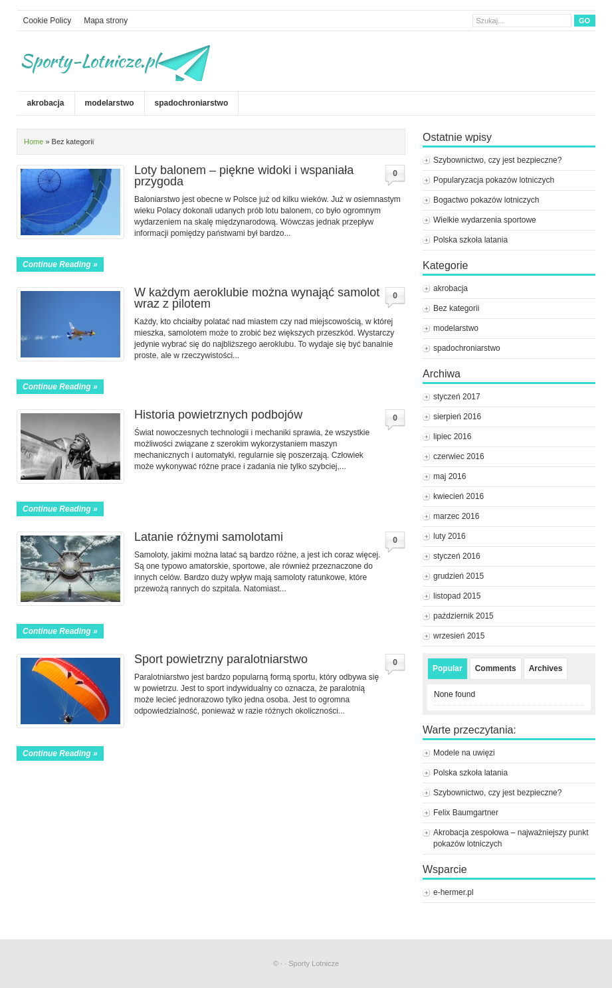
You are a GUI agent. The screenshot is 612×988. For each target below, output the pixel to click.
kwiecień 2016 (458, 496)
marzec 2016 (456, 516)
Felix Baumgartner (466, 812)
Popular (447, 668)
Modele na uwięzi (464, 752)
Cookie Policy (47, 20)
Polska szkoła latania (470, 240)
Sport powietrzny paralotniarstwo (221, 659)
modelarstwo (109, 103)
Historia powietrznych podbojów (218, 414)
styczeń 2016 (456, 556)
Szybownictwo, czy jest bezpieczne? (497, 160)
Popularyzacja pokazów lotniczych (493, 180)
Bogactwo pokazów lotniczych (486, 200)
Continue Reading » (60, 264)
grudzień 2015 (458, 576)
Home (33, 142)
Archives (546, 668)
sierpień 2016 (457, 416)
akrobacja (45, 103)
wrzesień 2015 (458, 636)
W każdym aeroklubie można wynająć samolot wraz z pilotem (256, 298)
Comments (495, 668)
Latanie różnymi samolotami (208, 536)
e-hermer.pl (453, 892)
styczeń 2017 (456, 396)
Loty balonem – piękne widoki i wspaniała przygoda (244, 175)
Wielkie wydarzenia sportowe (484, 220)
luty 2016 (449, 536)
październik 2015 (463, 616)
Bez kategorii (456, 308)
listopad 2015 (456, 596)
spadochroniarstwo (192, 103)
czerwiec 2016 (458, 456)
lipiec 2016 (452, 436)
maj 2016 (449, 476)
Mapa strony (106, 20)
